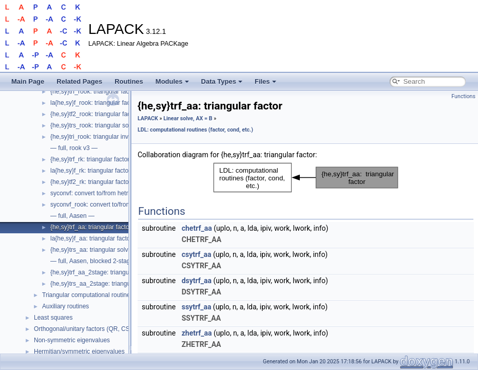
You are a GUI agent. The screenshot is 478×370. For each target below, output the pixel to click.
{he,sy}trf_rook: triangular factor (93, 91)
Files (265, 81)
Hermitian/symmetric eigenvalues (79, 351)
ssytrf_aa (197, 307)
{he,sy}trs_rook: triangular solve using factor (110, 125)
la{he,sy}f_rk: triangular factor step (97, 170)
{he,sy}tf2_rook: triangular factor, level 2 (104, 114)
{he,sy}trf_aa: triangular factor (90, 227)
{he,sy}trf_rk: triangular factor (89, 159)
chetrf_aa (197, 228)
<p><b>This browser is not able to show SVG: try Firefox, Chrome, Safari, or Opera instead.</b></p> (306, 177)
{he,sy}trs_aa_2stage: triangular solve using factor (118, 283)
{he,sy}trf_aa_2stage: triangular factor (101, 272)
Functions (463, 96)
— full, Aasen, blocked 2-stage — (95, 261)
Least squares (53, 317)
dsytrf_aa (197, 280)
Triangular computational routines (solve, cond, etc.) (113, 295)
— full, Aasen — (72, 215)
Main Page (27, 81)
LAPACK (148, 118)
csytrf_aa (197, 254)
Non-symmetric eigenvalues (72, 340)
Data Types (221, 81)
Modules (172, 81)
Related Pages (79, 81)
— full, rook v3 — (74, 148)
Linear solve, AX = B (187, 118)
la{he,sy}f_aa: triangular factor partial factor (109, 238)
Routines (128, 81)
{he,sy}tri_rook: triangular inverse (95, 136)
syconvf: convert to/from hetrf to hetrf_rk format (114, 193)
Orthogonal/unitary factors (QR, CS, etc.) (89, 328)
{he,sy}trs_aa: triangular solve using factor (107, 249)
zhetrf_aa (197, 333)
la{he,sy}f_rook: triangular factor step (100, 102)
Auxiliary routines (65, 306)
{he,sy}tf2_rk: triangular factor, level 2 (100, 182)
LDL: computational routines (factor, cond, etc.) (195, 129)
